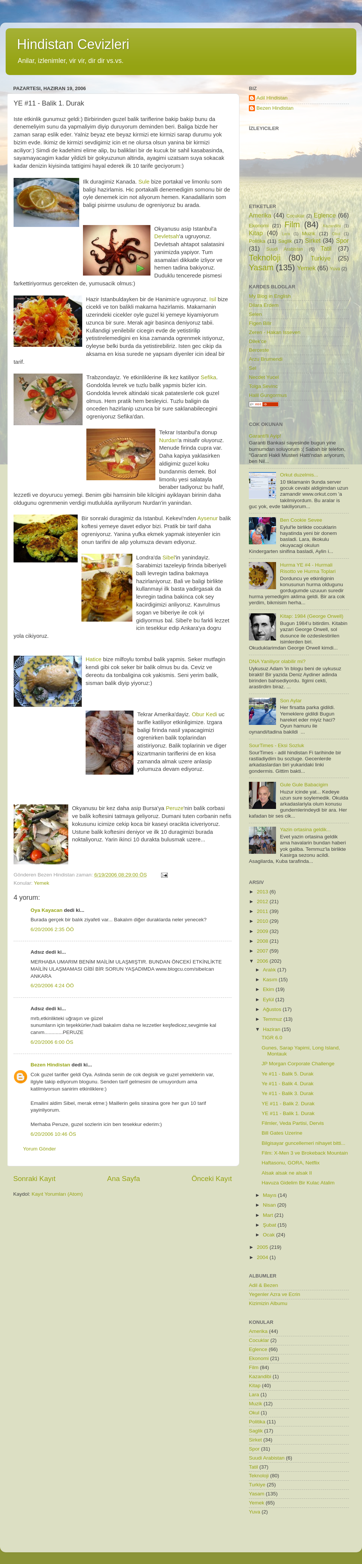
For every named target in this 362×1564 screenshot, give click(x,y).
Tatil (326, 248)
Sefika (208, 377)
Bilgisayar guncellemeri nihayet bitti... (303, 1143)
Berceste (259, 350)
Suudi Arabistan (284, 249)
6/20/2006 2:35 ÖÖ (52, 929)
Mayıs (270, 1195)
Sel (252, 368)
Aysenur (207, 518)
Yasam (261, 267)
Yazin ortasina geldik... (305, 829)
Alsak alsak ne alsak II (287, 1173)
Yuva (335, 268)
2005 (263, 1247)
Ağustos (273, 1009)
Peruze (175, 808)
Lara (286, 233)
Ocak (269, 1235)
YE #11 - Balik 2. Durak (288, 1103)
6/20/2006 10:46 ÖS (53, 1134)
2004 (263, 1257)
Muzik (308, 233)
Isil (212, 299)
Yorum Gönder (39, 1149)
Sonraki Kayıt (34, 1179)
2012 (263, 901)
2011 (263, 911)
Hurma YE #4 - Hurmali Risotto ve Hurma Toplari (308, 568)
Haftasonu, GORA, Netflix (291, 1163)
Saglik (285, 241)
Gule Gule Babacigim (304, 784)
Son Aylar (291, 700)
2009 (263, 931)
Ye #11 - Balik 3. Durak (288, 1093)
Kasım (271, 979)
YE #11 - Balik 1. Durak (288, 1113)
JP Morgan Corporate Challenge (298, 1063)
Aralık (270, 970)
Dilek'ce (258, 341)
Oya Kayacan (47, 910)
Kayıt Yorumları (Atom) (57, 1194)
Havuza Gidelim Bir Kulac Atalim (298, 1183)
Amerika (260, 215)
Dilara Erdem (264, 305)
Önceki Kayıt (212, 1179)
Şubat (270, 1225)
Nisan (270, 1205)
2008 (263, 941)
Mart (269, 1215)
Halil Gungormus (268, 395)
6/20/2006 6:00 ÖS (52, 1042)
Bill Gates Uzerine (282, 1133)
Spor (342, 240)
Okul (336, 233)
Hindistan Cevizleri (73, 44)
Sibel (169, 558)
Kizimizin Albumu (268, 1303)
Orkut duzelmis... (299, 475)
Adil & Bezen (263, 1285)
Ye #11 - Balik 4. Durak (288, 1083)
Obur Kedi (205, 714)
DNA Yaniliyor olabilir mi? (277, 661)
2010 (263, 921)
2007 (263, 951)
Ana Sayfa (123, 1179)
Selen (255, 314)
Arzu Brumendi (265, 359)
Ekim (269, 989)
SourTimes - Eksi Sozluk (276, 745)
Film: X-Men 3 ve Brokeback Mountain (305, 1153)
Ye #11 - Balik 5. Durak (288, 1074)
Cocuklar (296, 216)
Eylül (269, 999)
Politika (257, 241)
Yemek (41, 883)
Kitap (256, 233)
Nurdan (168, 440)
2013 (263, 892)
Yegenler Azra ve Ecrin (274, 1294)
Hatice (93, 659)
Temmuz (273, 1019)
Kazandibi (332, 226)
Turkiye (320, 258)
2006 (263, 961)
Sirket (313, 240)
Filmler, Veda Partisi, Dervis (293, 1123)
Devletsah (166, 236)
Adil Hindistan (272, 98)
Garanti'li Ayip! (265, 436)
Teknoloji (265, 257)
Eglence (325, 215)
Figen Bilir (260, 323)
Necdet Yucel (264, 377)
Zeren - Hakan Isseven (275, 332)
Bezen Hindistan (50, 1065)
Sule (144, 182)
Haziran (272, 1029)
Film (292, 224)
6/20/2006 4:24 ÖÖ (52, 985)
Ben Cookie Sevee (301, 520)
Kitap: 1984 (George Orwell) (311, 616)
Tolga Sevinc (263, 386)
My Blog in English (270, 296)
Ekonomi (259, 225)
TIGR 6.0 (272, 1037)
